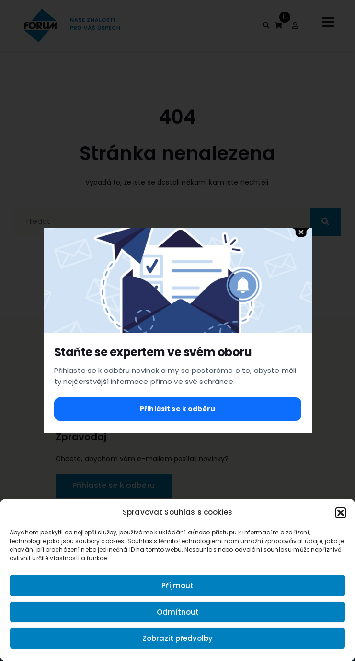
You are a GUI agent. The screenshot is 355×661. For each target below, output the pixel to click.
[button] (340, 512)
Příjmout (177, 585)
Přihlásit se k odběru (177, 409)
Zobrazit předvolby (177, 638)
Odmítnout (178, 612)
